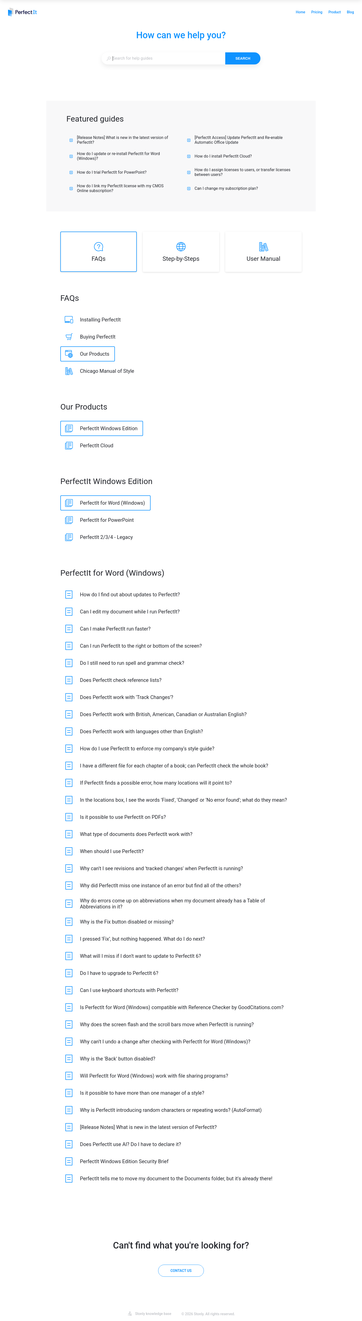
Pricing (316, 12)
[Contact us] (181, 1271)
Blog (350, 12)
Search (242, 58)
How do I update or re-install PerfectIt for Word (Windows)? (114, 156)
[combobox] (163, 58)
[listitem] (98, 252)
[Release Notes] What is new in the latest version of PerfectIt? (118, 140)
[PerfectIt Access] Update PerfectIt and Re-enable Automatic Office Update (235, 140)
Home (300, 12)
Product (334, 12)
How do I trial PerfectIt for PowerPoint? (108, 172)
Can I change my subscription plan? (222, 188)
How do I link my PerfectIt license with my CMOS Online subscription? (116, 188)
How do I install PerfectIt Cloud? (219, 156)
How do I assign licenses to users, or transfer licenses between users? (238, 172)
